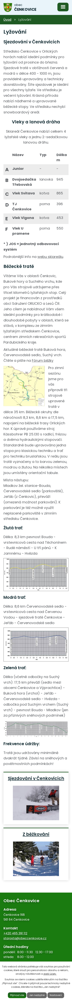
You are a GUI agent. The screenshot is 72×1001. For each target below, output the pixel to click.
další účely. (50, 973)
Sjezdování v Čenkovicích (36, 778)
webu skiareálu (50, 256)
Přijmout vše (17, 995)
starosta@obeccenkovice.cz (24, 938)
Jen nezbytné (37, 995)
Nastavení (56, 995)
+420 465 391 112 (15, 933)
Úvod (7, 19)
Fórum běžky (42, 360)
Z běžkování (36, 834)
